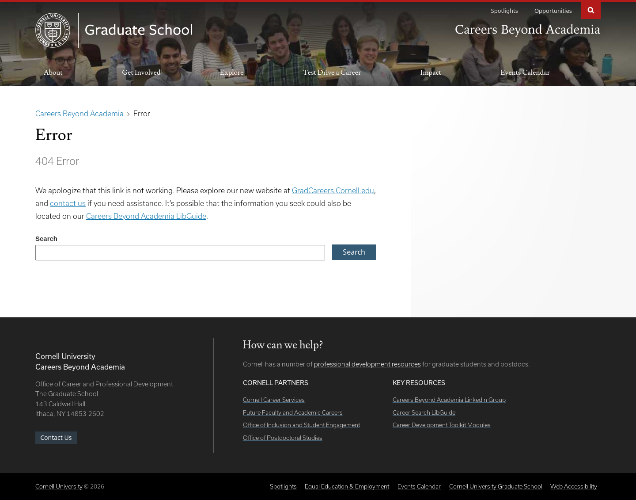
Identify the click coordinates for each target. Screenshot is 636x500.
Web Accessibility (573, 486)
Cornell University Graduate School (495, 486)
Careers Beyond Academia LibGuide (146, 216)
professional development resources (367, 364)
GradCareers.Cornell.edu (333, 190)
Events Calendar (524, 72)
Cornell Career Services (274, 399)
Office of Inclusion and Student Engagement (301, 424)
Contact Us (56, 437)
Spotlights (504, 11)
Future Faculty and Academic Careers (293, 412)
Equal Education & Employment (347, 486)
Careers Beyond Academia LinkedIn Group (449, 399)
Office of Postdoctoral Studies (282, 437)
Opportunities (553, 11)
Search (591, 9)
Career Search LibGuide (424, 412)
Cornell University (59, 486)
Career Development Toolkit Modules (442, 424)
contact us (68, 203)
